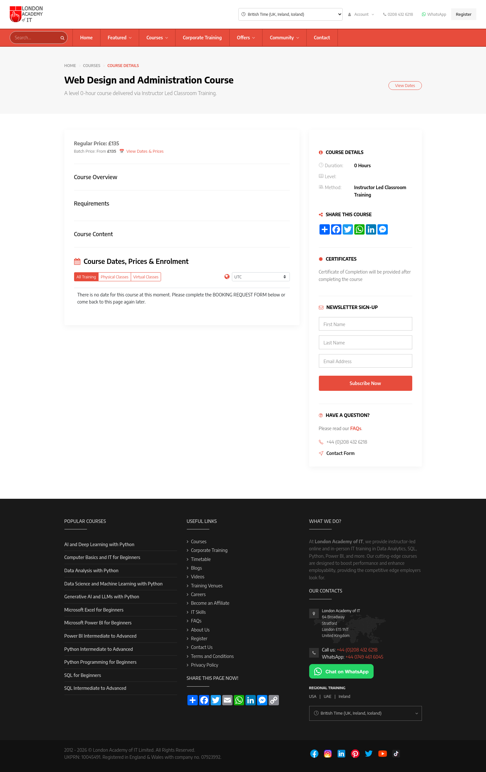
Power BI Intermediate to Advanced (100, 636)
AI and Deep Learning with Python (99, 544)
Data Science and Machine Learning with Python (113, 583)
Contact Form (341, 453)
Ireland (344, 696)
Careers (198, 594)
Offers (243, 37)
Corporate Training (202, 37)
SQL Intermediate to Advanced (95, 688)
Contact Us (202, 647)
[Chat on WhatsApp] (341, 670)
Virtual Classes (145, 276)
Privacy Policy (204, 665)
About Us (200, 629)
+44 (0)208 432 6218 (357, 649)
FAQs (355, 428)
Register (464, 14)
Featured (117, 37)
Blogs (196, 568)
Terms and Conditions (212, 656)
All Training (86, 276)
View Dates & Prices (145, 151)
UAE (327, 696)
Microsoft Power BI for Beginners (98, 622)
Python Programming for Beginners (100, 662)
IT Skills (198, 612)
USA (313, 696)
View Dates (405, 85)
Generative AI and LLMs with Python (101, 596)
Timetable (201, 559)
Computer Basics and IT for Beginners (102, 557)
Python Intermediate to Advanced (98, 649)
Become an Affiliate (210, 603)
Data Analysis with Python (91, 570)
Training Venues (207, 585)
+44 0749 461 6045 (364, 657)
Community (282, 37)
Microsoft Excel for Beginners (94, 610)
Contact (322, 37)
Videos (198, 576)
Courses (155, 37)
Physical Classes (115, 276)
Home (86, 37)
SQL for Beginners (82, 675)
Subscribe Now (365, 383)
